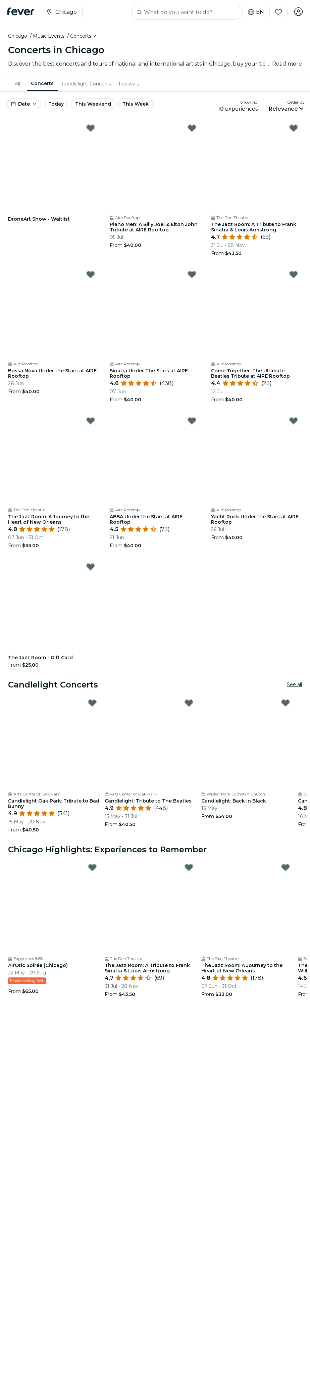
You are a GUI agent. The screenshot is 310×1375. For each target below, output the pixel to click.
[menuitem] (19, 83)
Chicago (17, 36)
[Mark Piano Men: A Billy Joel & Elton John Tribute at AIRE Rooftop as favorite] (192, 128)
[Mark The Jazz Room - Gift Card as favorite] (90, 566)
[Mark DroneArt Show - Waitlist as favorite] (90, 128)
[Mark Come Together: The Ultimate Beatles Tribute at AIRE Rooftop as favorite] (293, 274)
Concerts (42, 83)
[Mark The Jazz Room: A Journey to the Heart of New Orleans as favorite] (90, 420)
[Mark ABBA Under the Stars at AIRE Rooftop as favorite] (192, 420)
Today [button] (56, 104)
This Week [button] (135, 104)
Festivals (129, 84)
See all (294, 684)
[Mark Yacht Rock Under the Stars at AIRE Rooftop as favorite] (293, 420)
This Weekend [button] (93, 104)
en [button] (254, 12)
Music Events (48, 36)
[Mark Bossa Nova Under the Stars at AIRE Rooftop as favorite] (90, 274)
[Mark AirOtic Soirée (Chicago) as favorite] (92, 867)
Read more (287, 64)
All (17, 84)
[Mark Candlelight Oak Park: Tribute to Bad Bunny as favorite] (92, 703)
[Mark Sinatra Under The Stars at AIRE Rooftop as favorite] (192, 274)
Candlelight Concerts (86, 84)
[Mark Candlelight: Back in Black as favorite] (285, 703)
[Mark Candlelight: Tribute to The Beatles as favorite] (189, 703)
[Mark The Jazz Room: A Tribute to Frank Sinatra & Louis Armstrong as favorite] (293, 128)
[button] (83, 36)
